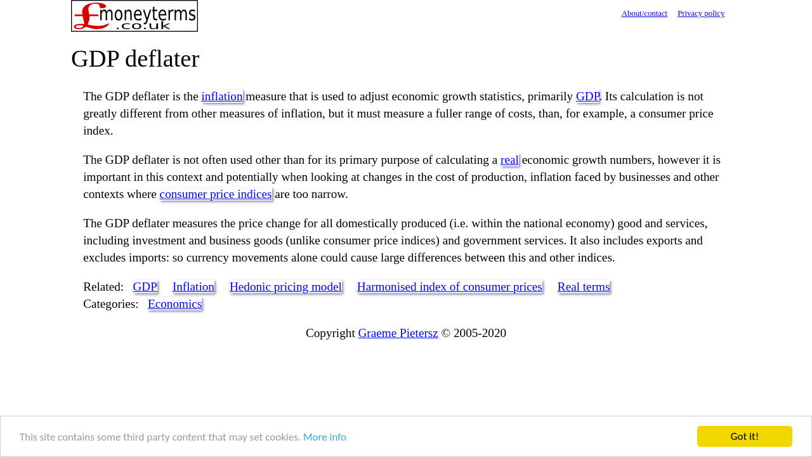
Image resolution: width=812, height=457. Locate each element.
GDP (587, 96)
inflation (222, 96)
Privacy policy (701, 13)
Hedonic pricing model (286, 286)
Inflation (193, 286)
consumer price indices (216, 194)
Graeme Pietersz (398, 333)
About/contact (645, 13)
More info (324, 437)
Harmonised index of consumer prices (449, 286)
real (510, 159)
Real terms (584, 286)
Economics (175, 303)
